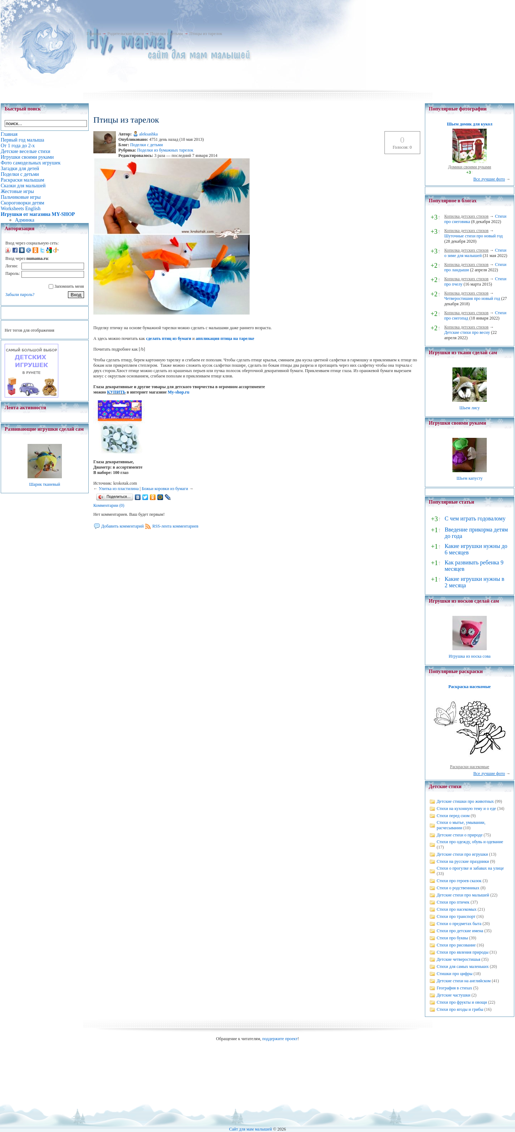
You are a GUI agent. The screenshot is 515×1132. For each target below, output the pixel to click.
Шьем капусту (469, 478)
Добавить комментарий (122, 526)
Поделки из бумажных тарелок (165, 150)
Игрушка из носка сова (470, 656)
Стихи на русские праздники (463, 861)
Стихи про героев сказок (459, 880)
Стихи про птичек (453, 902)
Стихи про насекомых (457, 909)
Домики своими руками (469, 166)
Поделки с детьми (166, 33)
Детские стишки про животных (465, 801)
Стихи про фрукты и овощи (462, 1002)
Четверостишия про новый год (472, 298)
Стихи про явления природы (463, 952)
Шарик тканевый (44, 484)
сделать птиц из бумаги (168, 338)
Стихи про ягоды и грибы (460, 1009)
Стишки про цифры (454, 973)
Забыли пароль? (19, 294)
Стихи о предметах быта (459, 923)
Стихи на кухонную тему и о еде (466, 808)
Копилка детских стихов (466, 216)
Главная (94, 33)
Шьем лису (469, 407)
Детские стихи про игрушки (462, 854)
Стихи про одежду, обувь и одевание (470, 841)
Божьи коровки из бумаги (165, 488)
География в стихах (454, 987)
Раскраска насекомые (469, 686)
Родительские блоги (125, 33)
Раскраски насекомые (469, 766)
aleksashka (148, 134)
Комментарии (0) (108, 505)
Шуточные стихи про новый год (473, 235)
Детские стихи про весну (467, 332)
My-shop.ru (178, 392)
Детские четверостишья (458, 959)
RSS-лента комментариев (175, 526)
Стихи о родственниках (458, 887)
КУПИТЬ (116, 392)
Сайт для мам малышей (250, 1129)
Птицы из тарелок (205, 33)
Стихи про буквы (452, 937)
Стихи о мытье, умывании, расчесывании (461, 825)
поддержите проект (280, 1038)
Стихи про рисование (456, 945)
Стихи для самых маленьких (463, 966)
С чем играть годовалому (475, 518)
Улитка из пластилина (119, 488)
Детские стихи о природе (459, 834)
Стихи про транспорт (456, 916)
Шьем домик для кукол (469, 124)
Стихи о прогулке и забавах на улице (470, 868)
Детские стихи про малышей (463, 895)
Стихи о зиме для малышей (475, 253)
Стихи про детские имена (460, 930)
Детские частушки (453, 995)
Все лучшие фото (489, 179)
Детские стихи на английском (464, 980)
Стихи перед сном (453, 815)
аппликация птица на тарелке (225, 338)
